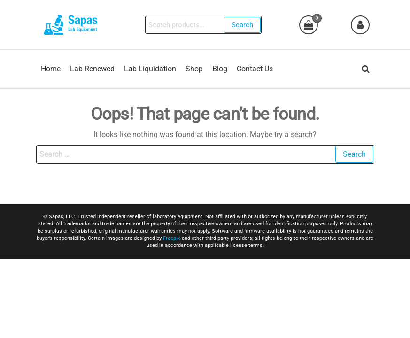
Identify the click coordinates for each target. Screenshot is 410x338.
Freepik (171, 238)
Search (242, 25)
